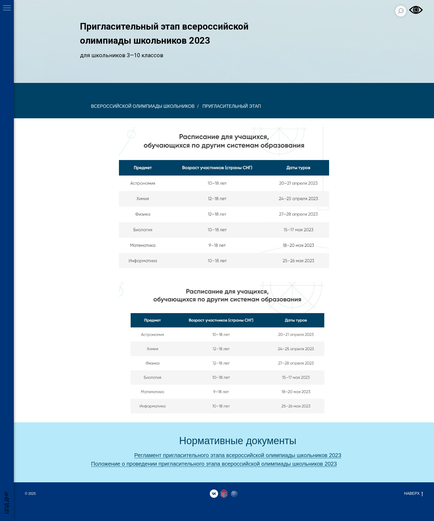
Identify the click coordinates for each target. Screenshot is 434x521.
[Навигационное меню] (7, 8)
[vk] (214, 493)
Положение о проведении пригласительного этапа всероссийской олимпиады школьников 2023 (214, 464)
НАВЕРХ (413, 493)
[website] (224, 493)
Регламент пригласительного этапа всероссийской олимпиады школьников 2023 (237, 455)
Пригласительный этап (231, 106)
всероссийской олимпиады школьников (143, 106)
